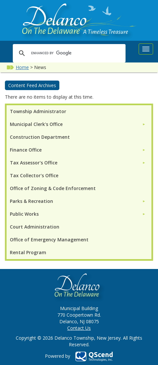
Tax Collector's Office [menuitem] (34, 175)
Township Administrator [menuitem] (38, 111)
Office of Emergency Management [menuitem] (49, 239)
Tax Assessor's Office (33, 162)
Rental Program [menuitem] (28, 252)
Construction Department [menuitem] (40, 137)
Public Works (24, 214)
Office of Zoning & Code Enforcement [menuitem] (53, 188)
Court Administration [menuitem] (34, 227)
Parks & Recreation (31, 201)
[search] (68, 53)
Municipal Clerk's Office (36, 124)
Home (22, 67)
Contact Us (79, 328)
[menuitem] (78, 124)
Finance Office (26, 150)
